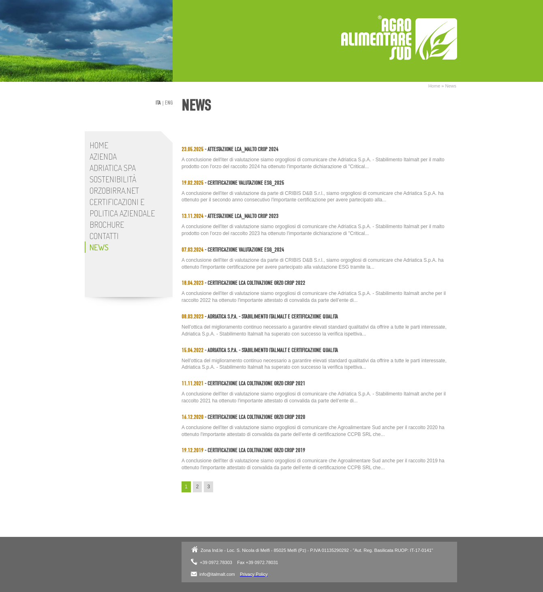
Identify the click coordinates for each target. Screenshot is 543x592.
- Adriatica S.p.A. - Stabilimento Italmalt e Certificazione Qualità (260, 316)
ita (158, 102)
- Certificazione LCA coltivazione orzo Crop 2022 (243, 283)
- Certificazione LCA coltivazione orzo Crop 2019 (243, 450)
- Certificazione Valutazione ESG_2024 (233, 249)
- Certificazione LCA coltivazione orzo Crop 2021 (243, 383)
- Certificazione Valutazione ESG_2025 (233, 183)
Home (434, 85)
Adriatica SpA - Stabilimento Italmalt (399, 37)
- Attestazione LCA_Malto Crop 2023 (230, 216)
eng (169, 102)
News (450, 85)
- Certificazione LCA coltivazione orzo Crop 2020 (243, 417)
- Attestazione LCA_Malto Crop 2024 (230, 149)
